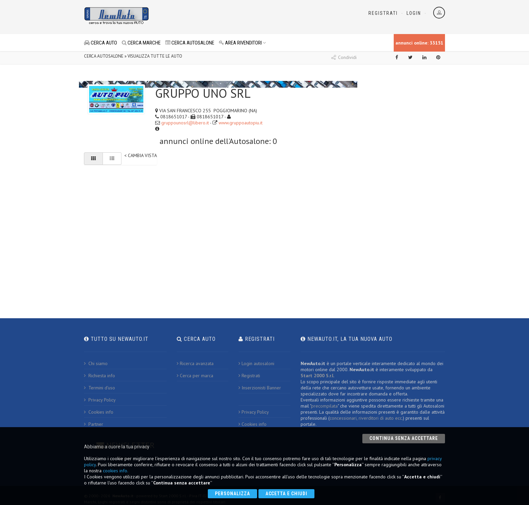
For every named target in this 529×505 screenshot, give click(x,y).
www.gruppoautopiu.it (240, 123)
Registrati (383, 13)
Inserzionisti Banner (260, 388)
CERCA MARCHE (141, 43)
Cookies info (98, 412)
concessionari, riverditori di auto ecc (366, 418)
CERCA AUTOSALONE (189, 43)
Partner (93, 424)
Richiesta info (99, 376)
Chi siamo (96, 363)
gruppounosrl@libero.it (185, 123)
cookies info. (115, 471)
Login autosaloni (256, 363)
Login (414, 13)
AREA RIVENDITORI (242, 43)
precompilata (324, 406)
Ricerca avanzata (195, 363)
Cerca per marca (195, 376)
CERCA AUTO (100, 43)
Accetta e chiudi (287, 493)
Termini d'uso (99, 388)
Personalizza (232, 493)
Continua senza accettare (403, 438)
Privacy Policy (100, 400)
